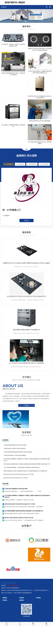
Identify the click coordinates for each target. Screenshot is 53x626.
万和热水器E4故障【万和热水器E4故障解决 (15, 455)
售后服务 (4, 600)
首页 (6, 624)
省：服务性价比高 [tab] (20, 164)
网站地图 (13, 583)
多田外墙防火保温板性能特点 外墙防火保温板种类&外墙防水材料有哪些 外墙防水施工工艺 (27, 464)
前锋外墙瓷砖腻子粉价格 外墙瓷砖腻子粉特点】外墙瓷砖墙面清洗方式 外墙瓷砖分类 (25, 471)
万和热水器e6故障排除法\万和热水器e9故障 (15, 445)
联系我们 (4, 7)
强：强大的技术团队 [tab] (44, 164)
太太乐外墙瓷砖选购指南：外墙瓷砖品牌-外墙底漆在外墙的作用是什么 (22, 467)
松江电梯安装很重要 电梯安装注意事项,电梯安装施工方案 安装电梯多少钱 (24, 511)
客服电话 (21, 600)
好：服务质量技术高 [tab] (31, 164)
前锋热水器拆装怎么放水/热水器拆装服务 (39, 120)
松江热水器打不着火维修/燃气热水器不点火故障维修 (26, 363)
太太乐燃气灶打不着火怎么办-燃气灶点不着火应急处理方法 (26, 296)
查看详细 (26, 220)
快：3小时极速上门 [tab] (8, 164)
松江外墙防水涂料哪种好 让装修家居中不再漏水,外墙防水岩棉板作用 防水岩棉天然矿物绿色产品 (27, 496)
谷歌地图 (8, 583)
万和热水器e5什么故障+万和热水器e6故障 (14, 448)
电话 (19, 624)
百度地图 (3, 583)
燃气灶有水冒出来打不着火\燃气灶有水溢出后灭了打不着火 (19, 474)
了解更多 (26, 405)
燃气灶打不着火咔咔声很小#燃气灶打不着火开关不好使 (19, 517)
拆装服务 (38, 597)
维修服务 (4, 597)
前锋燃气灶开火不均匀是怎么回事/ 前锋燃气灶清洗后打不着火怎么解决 (26, 263)
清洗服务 (21, 597)
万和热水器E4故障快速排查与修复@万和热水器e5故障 (18, 452)
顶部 (46, 624)
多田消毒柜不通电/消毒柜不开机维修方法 (26, 330)
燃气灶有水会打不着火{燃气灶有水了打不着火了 (16, 477)
